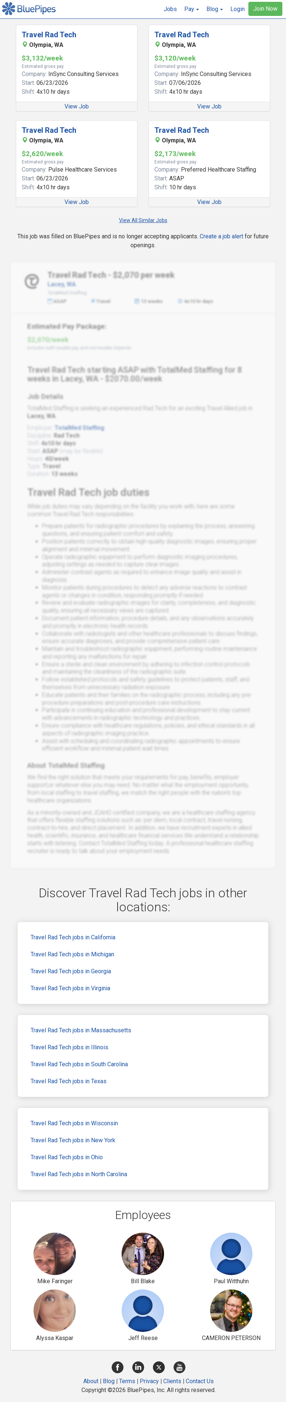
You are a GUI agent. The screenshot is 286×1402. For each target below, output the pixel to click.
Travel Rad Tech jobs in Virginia (70, 988)
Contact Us (200, 1381)
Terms (127, 1381)
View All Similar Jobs (143, 220)
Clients (172, 1381)
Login (237, 9)
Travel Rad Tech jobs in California (73, 937)
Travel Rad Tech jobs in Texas (69, 1081)
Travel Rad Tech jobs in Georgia (71, 971)
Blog (109, 1381)
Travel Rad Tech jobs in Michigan (72, 954)
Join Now (265, 8)
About (90, 1381)
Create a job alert (221, 236)
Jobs (170, 9)
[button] (192, 9)
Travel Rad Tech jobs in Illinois (69, 1047)
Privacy (149, 1381)
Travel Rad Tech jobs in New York (73, 1140)
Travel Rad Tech (49, 34)
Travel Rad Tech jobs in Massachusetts (81, 1030)
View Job (76, 106)
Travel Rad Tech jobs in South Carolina (79, 1064)
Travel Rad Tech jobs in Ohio (67, 1157)
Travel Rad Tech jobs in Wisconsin (74, 1123)
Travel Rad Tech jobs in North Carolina (79, 1174)
